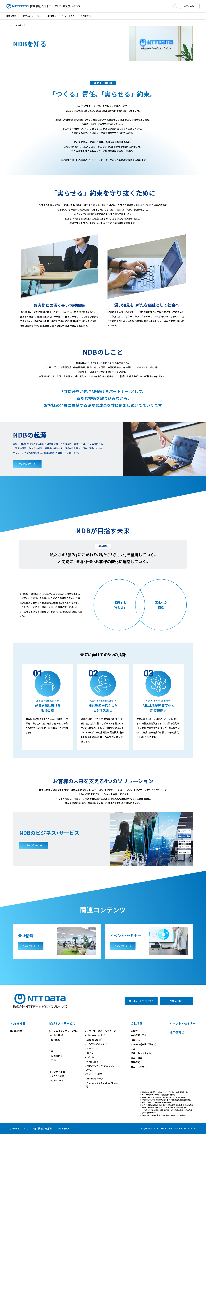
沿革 (133, 1220)
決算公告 (135, 1211)
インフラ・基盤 (57, 1243)
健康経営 (135, 1234)
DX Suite (91, 1225)
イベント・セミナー (68, 16)
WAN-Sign (92, 1233)
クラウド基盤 (57, 1248)
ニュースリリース (140, 1238)
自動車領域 (57, 1207)
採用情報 (85, 16)
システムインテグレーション (63, 1202)
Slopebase (92, 1211)
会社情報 (50, 16)
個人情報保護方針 (42, 1300)
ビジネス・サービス (31, 16)
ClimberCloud (94, 1207)
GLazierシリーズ (94, 1250)
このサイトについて (19, 1300)
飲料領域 (55, 1211)
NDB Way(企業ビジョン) (143, 1216)
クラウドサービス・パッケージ (100, 1202)
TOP (8, 25)
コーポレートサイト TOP (141, 1173)
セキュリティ (57, 1252)
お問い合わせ (190, 6)
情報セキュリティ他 (141, 1225)
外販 (53, 1232)
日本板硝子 (57, 1227)
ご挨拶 (134, 1202)
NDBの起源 (16, 1202)
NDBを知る (11, 16)
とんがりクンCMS (95, 1216)
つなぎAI (90, 1229)
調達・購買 (136, 1229)
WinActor (91, 1220)
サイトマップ (63, 1300)
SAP (51, 1223)
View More (25, 636)
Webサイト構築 (94, 1246)
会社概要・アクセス (141, 1207)
